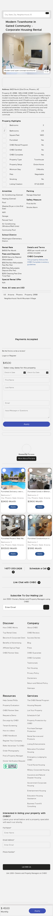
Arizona (11, 295)
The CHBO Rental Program (38, 700)
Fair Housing (32, 668)
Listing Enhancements (36, 744)
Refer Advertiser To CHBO (13, 746)
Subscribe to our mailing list (26, 595)
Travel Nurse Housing (36, 765)
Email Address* (8, 840)
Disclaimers (32, 678)
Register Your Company (12, 741)
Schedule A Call (33, 715)
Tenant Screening (10, 726)
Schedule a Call (40, 568)
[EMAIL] (46, 607)
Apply (37, 911)
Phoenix (19, 295)
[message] (26, 413)
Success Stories (33, 638)
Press (29, 648)
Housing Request (34, 705)
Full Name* (7, 828)
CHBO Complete (34, 658)
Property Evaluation (11, 705)
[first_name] (26, 380)
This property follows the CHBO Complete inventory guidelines (38, 262)
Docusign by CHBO (11, 720)
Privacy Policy (33, 673)
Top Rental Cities (10, 633)
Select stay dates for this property (20, 367)
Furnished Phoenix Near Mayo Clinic (15, 538)
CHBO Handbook (10, 736)
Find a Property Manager (13, 756)
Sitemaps (31, 688)
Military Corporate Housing (38, 770)
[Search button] (47, 13)
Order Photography (11, 751)
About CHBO (32, 627)
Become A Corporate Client (14, 638)
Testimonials (32, 663)
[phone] (16, 395)
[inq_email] (26, 403)
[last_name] (26, 387)
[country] (26, 14)
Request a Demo (9, 715)
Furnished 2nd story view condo (14, 491)
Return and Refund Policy (37, 683)
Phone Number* (9, 852)
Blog (29, 643)
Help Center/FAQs (10, 700)
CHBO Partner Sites (11, 653)
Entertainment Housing (36, 791)
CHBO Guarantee (34, 653)
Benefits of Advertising (12, 643)
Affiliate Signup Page (11, 648)
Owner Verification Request (14, 761)
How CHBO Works (10, 627)
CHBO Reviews (33, 633)
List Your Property (34, 710)
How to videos (9, 731)
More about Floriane (26, 458)
